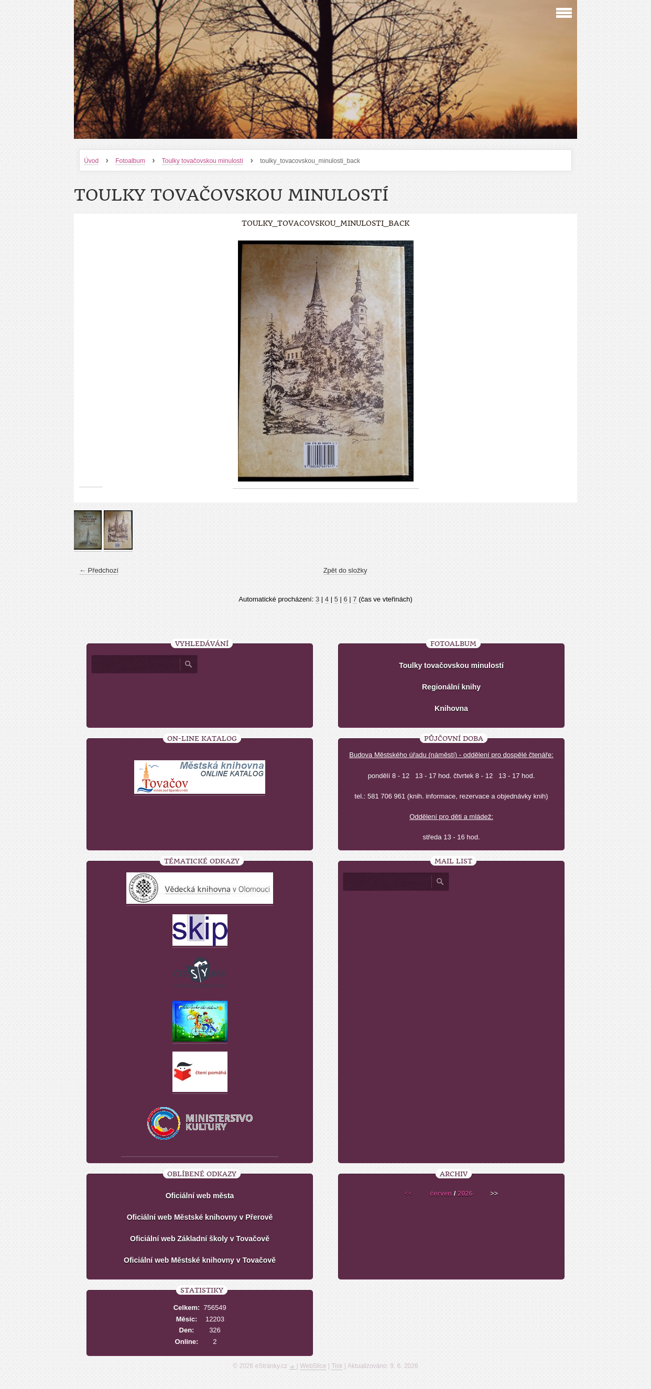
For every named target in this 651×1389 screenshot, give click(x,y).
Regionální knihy (451, 687)
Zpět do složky (345, 570)
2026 (465, 1193)
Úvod (91, 161)
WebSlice (313, 1366)
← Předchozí (98, 570)
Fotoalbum (130, 161)
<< (409, 1193)
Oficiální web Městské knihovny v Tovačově (200, 1260)
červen (441, 1193)
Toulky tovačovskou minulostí (202, 161)
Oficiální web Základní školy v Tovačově (199, 1238)
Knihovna (451, 708)
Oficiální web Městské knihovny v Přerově (200, 1217)
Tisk (337, 1366)
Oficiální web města (200, 1195)
